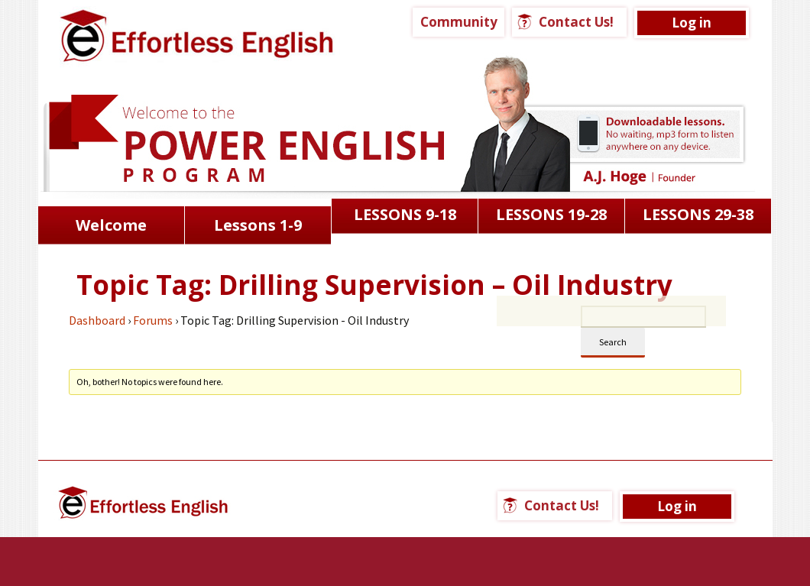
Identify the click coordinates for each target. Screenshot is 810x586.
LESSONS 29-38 (698, 214)
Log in (691, 22)
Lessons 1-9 (258, 225)
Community (458, 22)
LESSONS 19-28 (551, 214)
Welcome (111, 225)
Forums (153, 320)
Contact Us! (576, 22)
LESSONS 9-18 (405, 214)
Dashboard (97, 320)
